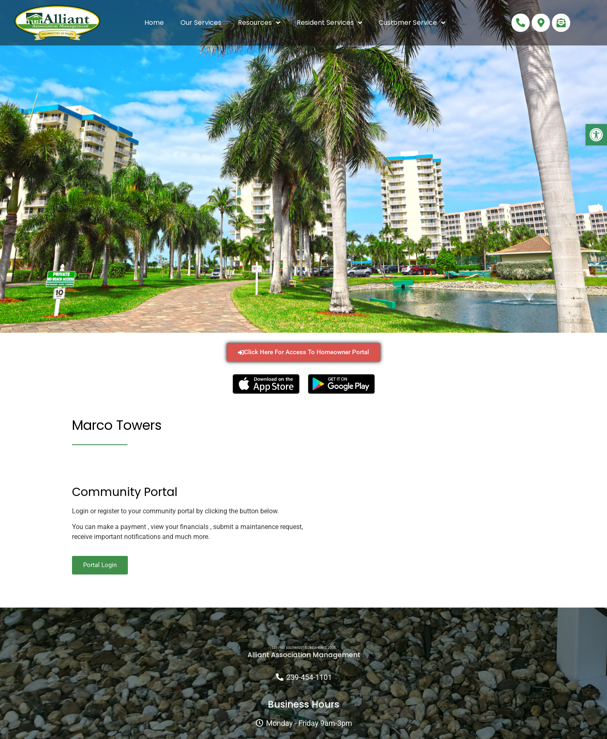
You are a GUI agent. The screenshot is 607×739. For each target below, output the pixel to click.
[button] (596, 134)
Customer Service (412, 22)
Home (154, 22)
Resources (259, 22)
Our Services (200, 22)
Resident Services (329, 22)
